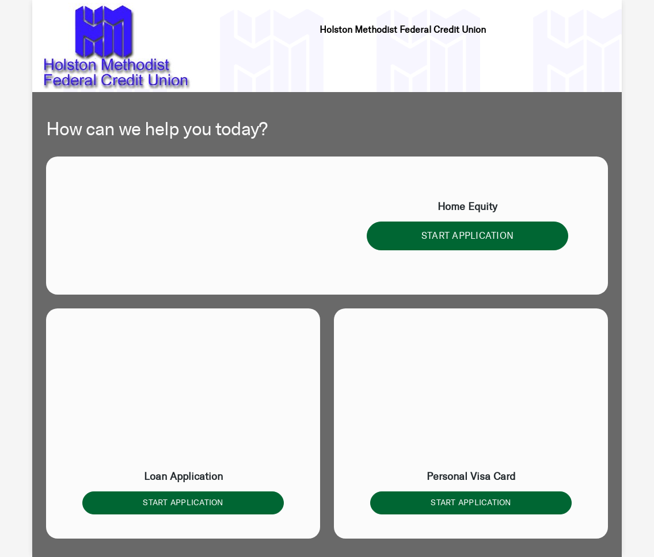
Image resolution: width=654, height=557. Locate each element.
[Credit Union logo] (116, 46)
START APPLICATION (467, 235)
